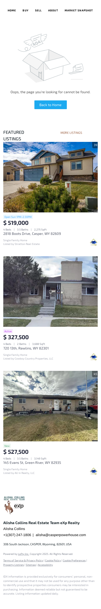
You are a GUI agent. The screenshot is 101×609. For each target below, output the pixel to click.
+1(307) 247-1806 (17, 535)
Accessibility (45, 564)
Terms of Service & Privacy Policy (23, 560)
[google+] (14, 600)
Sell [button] (38, 10)
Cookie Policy (53, 560)
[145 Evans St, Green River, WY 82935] (50, 406)
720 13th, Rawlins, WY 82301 (26, 348)
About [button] (53, 10)
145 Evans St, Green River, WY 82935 (32, 462)
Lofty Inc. (23, 553)
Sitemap (31, 564)
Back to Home (50, 105)
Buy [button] (25, 10)
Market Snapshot (79, 10)
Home (12, 10)
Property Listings (13, 564)
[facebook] (5, 600)
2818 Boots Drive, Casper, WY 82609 (32, 233)
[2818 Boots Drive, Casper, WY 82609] (50, 177)
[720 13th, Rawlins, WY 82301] (50, 291)
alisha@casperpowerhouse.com (61, 535)
